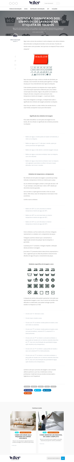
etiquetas (53, 386)
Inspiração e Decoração (37, 9)
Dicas (25, 9)
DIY (48, 9)
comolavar (27, 386)
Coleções (54, 9)
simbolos (41, 386)
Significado (34, 386)
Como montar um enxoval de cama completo (51, 435)
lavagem (47, 386)
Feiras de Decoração (15, 9)
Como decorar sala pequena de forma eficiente (23, 436)
